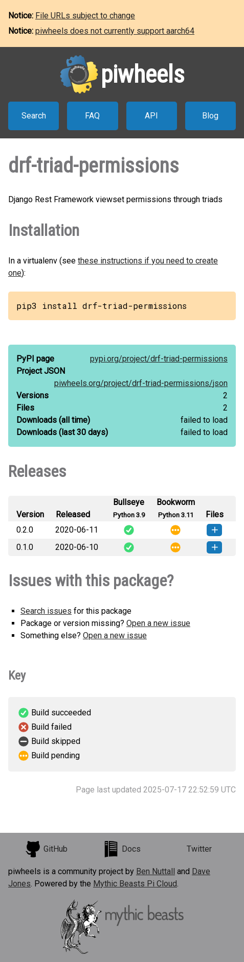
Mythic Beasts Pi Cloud (135, 883)
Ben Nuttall (155, 871)
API (151, 116)
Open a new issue (158, 623)
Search (33, 116)
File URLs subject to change (85, 15)
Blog (210, 116)
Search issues (46, 611)
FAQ (92, 116)
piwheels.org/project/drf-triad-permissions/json (141, 383)
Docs (122, 849)
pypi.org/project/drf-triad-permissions (159, 359)
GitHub (46, 849)
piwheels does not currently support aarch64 (114, 31)
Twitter (199, 849)
